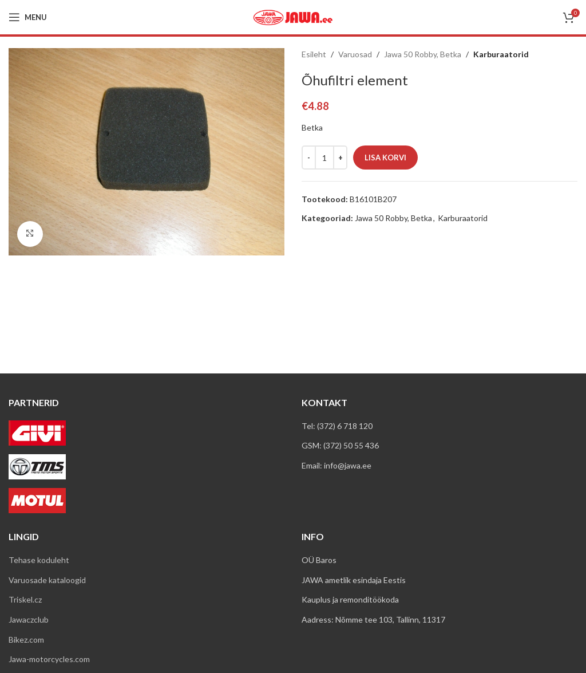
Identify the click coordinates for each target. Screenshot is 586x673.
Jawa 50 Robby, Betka (422, 54)
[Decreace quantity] (309, 157)
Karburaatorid (501, 54)
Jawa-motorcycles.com (49, 659)
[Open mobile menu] (28, 17)
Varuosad (355, 54)
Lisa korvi (385, 157)
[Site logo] (293, 16)
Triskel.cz (25, 599)
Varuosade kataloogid (47, 580)
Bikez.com (26, 639)
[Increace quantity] (340, 157)
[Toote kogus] (324, 157)
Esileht (314, 54)
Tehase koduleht (39, 560)
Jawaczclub (29, 619)
